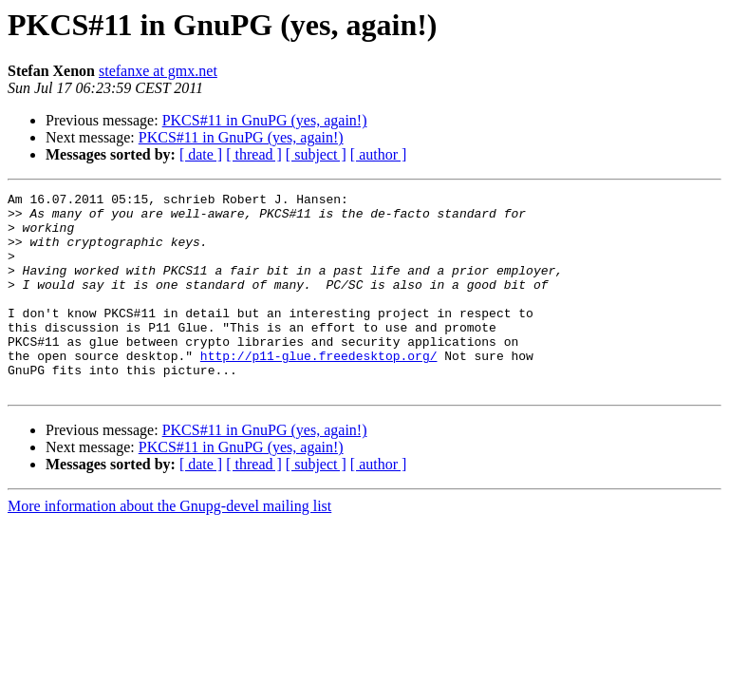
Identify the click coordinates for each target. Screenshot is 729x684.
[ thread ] (254, 154)
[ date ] (200, 154)
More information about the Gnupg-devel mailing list (169, 546)
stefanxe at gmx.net (158, 71)
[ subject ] (316, 154)
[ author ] (378, 154)
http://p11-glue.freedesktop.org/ (319, 389)
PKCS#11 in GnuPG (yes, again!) (264, 120)
